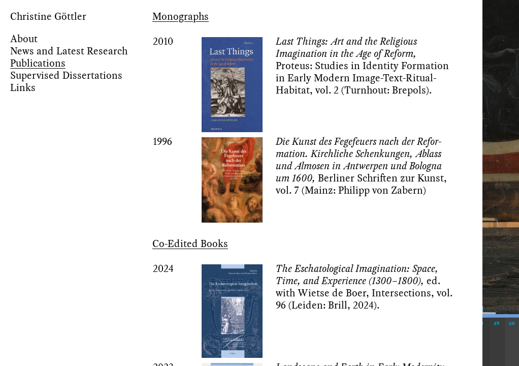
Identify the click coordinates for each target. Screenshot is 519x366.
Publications (38, 63)
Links (23, 87)
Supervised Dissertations (66, 75)
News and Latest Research (68, 51)
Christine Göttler (48, 16)
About (24, 39)
